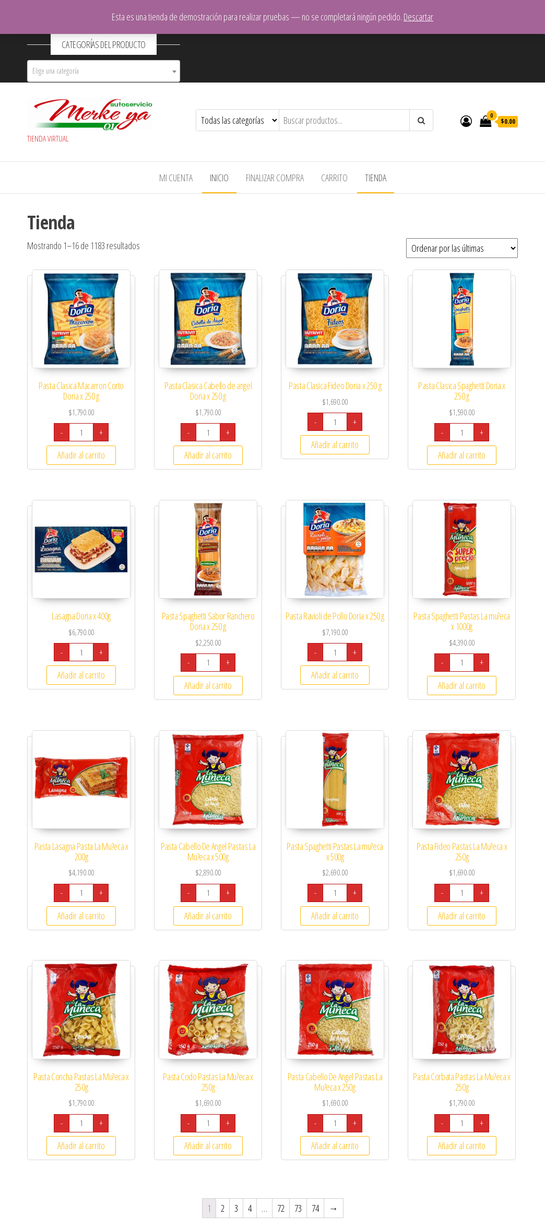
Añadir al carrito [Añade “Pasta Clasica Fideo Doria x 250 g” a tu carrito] (335, 444)
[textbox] (103, 71)
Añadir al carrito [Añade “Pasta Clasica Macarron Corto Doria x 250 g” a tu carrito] (81, 455)
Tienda (375, 177)
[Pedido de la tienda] (462, 248)
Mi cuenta (176, 177)
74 (315, 1208)
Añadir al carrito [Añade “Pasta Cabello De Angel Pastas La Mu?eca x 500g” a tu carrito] (208, 915)
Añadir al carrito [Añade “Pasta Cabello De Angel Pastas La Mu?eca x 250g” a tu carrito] (335, 1145)
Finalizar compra (275, 177)
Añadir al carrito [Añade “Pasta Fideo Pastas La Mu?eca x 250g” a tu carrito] (461, 915)
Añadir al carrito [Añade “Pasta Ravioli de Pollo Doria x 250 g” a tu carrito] (335, 675)
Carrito (334, 177)
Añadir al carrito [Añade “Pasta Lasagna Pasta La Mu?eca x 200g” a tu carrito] (81, 915)
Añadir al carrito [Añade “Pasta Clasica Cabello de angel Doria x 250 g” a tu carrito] (208, 455)
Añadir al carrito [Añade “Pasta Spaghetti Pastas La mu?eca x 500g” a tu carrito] (335, 915)
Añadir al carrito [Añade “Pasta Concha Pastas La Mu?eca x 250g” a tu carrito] (81, 1145)
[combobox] (103, 71)
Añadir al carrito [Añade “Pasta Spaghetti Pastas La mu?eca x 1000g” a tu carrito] (461, 685)
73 (298, 1208)
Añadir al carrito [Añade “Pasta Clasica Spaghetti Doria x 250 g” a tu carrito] (461, 455)
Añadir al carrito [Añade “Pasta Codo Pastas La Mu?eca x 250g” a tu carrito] (208, 1145)
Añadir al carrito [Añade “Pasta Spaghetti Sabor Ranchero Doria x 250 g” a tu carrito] (208, 685)
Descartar (418, 16)
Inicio (219, 177)
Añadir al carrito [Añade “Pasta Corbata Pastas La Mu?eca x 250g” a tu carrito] (461, 1145)
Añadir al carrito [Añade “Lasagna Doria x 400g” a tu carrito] (81, 675)
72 (281, 1208)
